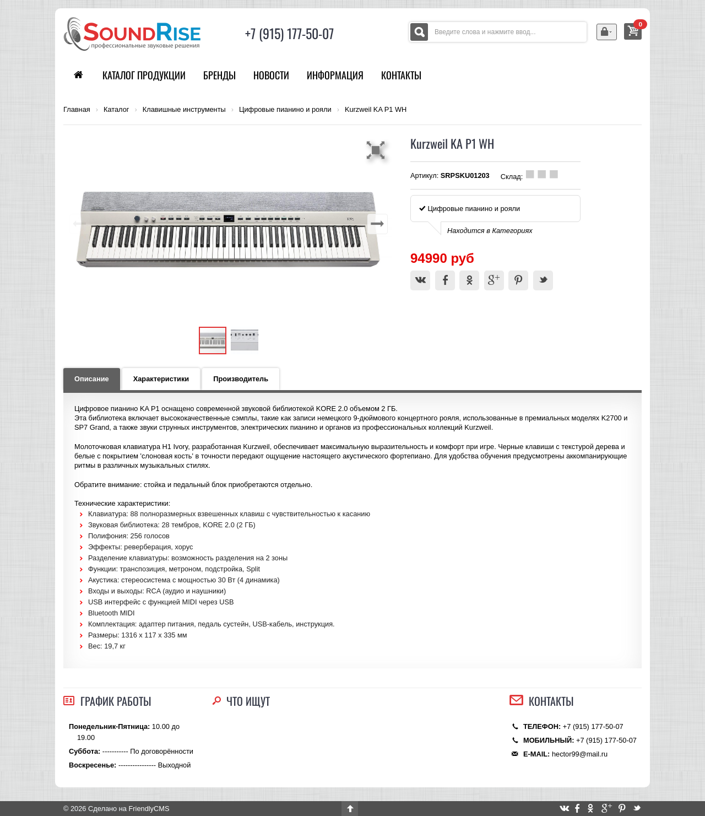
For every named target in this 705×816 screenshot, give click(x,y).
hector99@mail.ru (580, 754)
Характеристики (161, 379)
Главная (76, 110)
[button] (377, 150)
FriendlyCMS (148, 808)
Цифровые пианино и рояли (285, 110)
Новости (271, 75)
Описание (91, 379)
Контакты (401, 75)
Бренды (219, 75)
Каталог (116, 110)
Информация (335, 75)
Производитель (240, 379)
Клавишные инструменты (184, 110)
